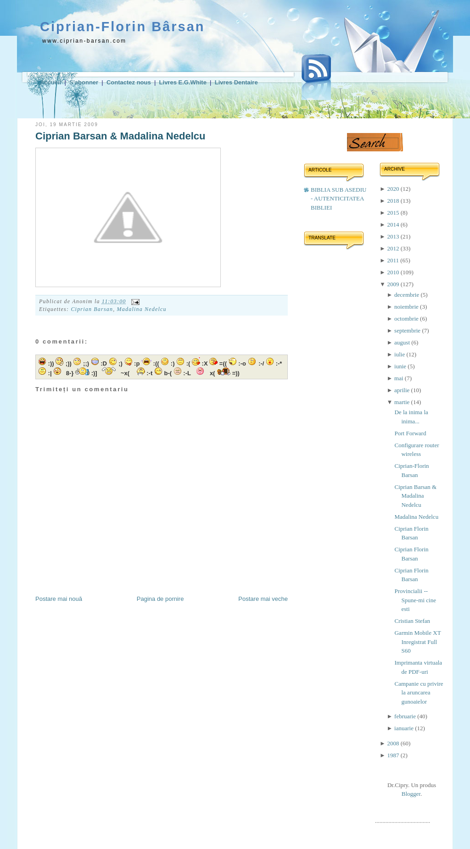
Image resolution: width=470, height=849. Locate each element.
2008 (393, 743)
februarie (405, 716)
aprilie (402, 390)
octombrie (407, 318)
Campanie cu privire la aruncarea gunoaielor (418, 692)
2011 (393, 260)
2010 (393, 272)
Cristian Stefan (412, 620)
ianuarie (404, 728)
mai (399, 378)
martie (402, 402)
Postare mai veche (263, 598)
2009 (393, 284)
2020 (393, 188)
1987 (393, 755)
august (402, 342)
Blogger (411, 793)
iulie (400, 354)
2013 (393, 236)
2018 (393, 200)
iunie (401, 366)
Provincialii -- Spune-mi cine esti (415, 600)
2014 (393, 224)
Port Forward (410, 433)
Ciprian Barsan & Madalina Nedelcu (120, 136)
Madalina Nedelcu (142, 309)
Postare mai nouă (58, 598)
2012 (393, 248)
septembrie (408, 330)
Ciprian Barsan (92, 309)
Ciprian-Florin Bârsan (122, 26)
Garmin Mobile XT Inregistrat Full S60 (417, 641)
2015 (393, 212)
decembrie (407, 294)
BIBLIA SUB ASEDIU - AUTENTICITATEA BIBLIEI (338, 198)
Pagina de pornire (160, 598)
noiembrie (407, 306)
